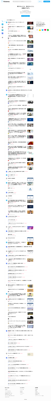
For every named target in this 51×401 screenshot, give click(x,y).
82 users (22, 68)
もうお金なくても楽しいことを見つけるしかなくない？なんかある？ (19, 346)
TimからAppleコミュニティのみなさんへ (14, 68)
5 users (20, 77)
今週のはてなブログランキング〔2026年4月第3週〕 (16, 289)
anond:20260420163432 (12, 264)
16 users (18, 216)
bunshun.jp (10, 84)
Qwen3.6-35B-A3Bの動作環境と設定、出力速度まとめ (16, 307)
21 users (9, 23)
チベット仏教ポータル (11, 174)
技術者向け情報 (37, 393)
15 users (23, 54)
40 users (23, 273)
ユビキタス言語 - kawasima (12, 31)
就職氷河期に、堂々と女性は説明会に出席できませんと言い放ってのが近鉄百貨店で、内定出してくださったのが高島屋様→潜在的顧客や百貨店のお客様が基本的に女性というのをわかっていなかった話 (17, 153)
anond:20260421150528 (12, 172)
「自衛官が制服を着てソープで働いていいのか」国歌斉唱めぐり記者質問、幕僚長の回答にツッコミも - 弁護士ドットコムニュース (17, 114)
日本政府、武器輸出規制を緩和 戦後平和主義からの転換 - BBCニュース (17, 109)
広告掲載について (37, 394)
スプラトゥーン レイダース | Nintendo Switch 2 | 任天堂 (17, 40)
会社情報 (36, 389)
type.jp (10, 133)
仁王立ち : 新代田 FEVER (12, 316)
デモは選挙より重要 (11, 357)
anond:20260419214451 (12, 337)
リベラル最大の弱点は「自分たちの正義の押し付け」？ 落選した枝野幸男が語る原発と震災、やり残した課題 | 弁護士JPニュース (17, 201)
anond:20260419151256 (12, 365)
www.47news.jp (11, 47)
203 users (9, 376)
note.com (10, 51)
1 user (25, 289)
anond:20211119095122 (12, 224)
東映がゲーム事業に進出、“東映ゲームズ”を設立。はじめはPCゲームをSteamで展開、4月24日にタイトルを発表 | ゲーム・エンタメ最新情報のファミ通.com (17, 183)
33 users (27, 364)
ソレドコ (21, 394)
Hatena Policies (7, 396)
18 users (9, 50)
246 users (9, 207)
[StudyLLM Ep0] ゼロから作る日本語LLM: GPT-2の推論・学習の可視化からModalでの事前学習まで (16, 73)
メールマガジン (22, 393)
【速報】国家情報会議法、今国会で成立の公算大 (15, 45)
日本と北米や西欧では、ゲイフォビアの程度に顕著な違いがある (18, 367)
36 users (21, 353)
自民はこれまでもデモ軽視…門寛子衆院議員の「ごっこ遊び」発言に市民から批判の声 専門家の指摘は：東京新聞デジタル (17, 147)
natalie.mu (10, 60)
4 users (10, 37)
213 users (23, 361)
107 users (11, 64)
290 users (14, 115)
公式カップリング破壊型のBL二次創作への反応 (15, 263)
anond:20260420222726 (12, 232)
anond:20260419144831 (12, 369)
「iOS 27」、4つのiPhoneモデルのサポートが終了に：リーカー (17, 227)
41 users (9, 336)
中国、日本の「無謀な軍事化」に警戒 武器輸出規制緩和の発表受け (17, 143)
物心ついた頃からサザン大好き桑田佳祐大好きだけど (16, 266)
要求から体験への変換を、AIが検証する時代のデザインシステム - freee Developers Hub (17, 77)
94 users (24, 132)
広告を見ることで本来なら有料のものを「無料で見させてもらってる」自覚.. (20, 90)
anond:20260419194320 (12, 340)
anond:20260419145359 (12, 362)
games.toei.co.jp (11, 190)
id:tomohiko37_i (11, 323)
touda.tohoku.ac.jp (11, 176)
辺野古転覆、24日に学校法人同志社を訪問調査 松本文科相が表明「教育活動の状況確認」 (17, 168)
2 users (11, 227)
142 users (9, 27)
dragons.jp (10, 121)
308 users (9, 281)
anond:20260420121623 (12, 282)
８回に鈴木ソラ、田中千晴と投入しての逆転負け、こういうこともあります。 (17, 304)
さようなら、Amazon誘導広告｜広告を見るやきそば (16, 49)
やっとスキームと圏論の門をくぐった (14, 353)
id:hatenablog (11, 291)
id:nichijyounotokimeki (12, 328)
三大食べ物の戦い (11, 192)
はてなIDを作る (46, 1)
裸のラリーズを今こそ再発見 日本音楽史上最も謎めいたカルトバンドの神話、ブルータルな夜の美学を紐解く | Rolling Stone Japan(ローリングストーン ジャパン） (17, 136)
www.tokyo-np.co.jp (12, 149)
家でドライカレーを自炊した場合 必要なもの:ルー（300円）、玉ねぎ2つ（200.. (20, 335)
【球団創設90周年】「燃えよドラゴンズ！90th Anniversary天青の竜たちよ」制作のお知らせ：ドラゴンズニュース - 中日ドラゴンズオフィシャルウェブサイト (17, 119)
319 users (31, 346)
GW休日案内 (10, 195)
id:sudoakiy (10, 301)
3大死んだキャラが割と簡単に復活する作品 (15, 361)
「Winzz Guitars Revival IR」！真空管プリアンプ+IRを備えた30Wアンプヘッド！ (17, 313)
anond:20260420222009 (12, 235)
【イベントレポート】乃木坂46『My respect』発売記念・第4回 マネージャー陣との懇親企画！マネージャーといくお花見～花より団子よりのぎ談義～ (17, 326)
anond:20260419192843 (12, 351)
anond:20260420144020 (12, 271)
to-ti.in (10, 106)
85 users (9, 41)
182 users (23, 277)
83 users (18, 154)
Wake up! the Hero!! (11, 237)
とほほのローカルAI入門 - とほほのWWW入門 (15, 86)
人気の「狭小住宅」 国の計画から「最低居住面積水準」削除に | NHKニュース (17, 101)
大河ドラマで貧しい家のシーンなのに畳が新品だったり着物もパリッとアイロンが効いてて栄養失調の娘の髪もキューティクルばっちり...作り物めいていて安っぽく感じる (17, 124)
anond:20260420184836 (12, 256)
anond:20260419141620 (12, 373)
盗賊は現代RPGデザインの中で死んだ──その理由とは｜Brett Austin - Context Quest (17, 243)
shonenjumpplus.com (12, 24)
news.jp (10, 38)
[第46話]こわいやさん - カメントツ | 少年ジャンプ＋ (16, 22)
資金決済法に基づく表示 (8, 394)
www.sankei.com (11, 169)
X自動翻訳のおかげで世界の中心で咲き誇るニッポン (16, 270)
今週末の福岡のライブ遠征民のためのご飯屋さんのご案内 (17, 231)
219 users (17, 159)
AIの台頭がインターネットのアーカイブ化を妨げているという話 (17, 252)
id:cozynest (10, 287)
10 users (27, 255)
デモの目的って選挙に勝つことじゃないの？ (15, 277)
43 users (23, 120)
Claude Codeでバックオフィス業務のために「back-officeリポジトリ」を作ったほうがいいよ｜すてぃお (17, 206)
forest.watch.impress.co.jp (12, 98)
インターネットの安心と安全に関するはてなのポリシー (42, 24)
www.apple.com (11, 70)
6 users (16, 219)
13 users (29, 349)
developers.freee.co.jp (12, 79)
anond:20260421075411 (12, 221)
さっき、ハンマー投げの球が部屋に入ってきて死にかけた (17, 364)
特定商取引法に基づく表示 (8, 393)
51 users (25, 45)
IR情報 (36, 390)
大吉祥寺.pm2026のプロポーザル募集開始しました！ (16, 299)
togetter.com (11, 128)
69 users (12, 143)
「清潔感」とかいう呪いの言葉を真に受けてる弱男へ (16, 171)
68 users (14, 109)
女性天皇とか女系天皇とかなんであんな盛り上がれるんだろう (17, 380)
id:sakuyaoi (10, 261)
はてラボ (21, 390)
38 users (15, 192)
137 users (28, 105)
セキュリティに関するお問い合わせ (9, 395)
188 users (26, 171)
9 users (26, 270)
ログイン (40, 1)
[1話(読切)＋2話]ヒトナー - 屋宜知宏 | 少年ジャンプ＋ (16, 26)
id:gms (10, 240)
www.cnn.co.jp (11, 160)
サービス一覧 (22, 389)
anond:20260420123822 (12, 278)
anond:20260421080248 (12, 217)
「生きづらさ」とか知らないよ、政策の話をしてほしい (16, 339)
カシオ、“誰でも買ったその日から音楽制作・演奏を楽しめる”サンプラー (17, 163)
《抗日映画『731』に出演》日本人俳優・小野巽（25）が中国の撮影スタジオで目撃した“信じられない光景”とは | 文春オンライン (17, 82)
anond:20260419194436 (12, 344)
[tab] (2, 21)
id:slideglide (10, 253)
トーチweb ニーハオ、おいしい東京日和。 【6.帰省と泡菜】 (17, 105)
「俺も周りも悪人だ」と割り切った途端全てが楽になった (17, 255)
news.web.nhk (11, 103)
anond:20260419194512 (12, 347)
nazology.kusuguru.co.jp (12, 56)
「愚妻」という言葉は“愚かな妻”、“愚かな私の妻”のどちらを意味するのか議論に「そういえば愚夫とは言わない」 (17, 63)
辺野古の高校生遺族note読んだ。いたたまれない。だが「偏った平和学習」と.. (20, 371)
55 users (9, 247)
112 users (9, 126)
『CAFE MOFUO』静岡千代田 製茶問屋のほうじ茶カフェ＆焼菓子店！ (17, 259)
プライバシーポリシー (8, 390)
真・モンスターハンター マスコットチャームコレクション (17, 321)
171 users (23, 184)
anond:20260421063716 (12, 193)
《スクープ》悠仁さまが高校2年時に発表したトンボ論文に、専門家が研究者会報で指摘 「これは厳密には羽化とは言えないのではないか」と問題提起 (17, 294)
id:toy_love (10, 314)
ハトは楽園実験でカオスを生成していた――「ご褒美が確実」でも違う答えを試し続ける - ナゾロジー (17, 54)
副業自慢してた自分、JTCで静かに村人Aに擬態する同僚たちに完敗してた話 (20, 330)
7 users (9, 212)
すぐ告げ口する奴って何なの (12, 216)
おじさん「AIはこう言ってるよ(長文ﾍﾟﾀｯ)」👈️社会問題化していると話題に (20, 280)
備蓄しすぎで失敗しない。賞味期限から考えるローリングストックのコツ (17, 285)
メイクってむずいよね (11, 219)
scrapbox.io (10, 33)
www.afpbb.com (11, 144)
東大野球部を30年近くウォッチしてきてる (14, 273)
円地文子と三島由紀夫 (11, 178)
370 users (16, 357)
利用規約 (6, 389)
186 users (15, 163)
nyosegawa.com (11, 74)
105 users (14, 83)
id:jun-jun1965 (11, 180)
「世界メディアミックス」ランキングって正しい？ (16, 223)
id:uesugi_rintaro (11, 305)
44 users (24, 86)
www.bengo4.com (11, 116)
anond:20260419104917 (12, 381)
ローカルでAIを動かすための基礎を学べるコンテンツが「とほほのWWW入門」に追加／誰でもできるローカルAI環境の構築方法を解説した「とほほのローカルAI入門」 (17, 95)
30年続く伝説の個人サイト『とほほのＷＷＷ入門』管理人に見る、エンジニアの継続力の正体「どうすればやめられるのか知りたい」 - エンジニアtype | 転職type (17, 131)
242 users (14, 202)
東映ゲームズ (10, 188)
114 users (12, 148)
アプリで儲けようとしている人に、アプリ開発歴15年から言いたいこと (19, 375)
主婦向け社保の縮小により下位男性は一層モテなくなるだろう (17, 349)
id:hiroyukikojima (11, 355)
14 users (27, 231)
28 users (20, 243)
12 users (9, 59)
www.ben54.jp (11, 203)
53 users (16, 174)
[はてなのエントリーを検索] (22, 1)
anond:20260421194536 (12, 92)
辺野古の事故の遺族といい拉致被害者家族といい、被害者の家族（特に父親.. (20, 246)
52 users (29, 380)
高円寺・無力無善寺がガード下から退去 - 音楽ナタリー (16, 58)
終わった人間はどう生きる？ (12, 343)
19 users (24, 73)
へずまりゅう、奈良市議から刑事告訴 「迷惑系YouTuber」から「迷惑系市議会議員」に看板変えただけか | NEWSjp (17, 36)
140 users (26, 266)
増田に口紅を (10, 234)
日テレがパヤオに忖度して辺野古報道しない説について (16, 383)
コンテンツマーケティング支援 (39, 395)
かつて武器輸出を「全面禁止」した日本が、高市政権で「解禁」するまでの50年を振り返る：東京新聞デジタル (17, 211)
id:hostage (10, 318)
